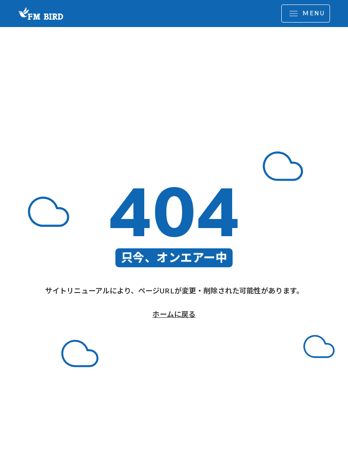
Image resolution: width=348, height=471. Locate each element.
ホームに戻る (174, 314)
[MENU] (305, 14)
